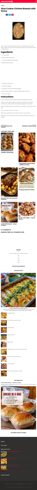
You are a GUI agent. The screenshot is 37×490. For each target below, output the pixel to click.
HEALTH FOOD (6, 1)
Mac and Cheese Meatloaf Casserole (14, 371)
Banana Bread (10, 342)
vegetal (18, 262)
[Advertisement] (19, 72)
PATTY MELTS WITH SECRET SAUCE (14, 320)
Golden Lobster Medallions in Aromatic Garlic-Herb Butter (18, 253)
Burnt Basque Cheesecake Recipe (14, 356)
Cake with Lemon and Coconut (8, 126)
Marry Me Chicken (11, 334)
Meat (18, 255)
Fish (18, 251)
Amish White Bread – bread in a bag (11, 382)
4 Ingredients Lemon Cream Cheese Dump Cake (17, 349)
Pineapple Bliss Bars (11, 313)
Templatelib (30, 483)
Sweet (19, 260)
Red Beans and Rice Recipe (29, 126)
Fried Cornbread (10, 327)
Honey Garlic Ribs (10, 363)
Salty (2, 5)
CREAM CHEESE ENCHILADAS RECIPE (18, 308)
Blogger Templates (18, 483)
